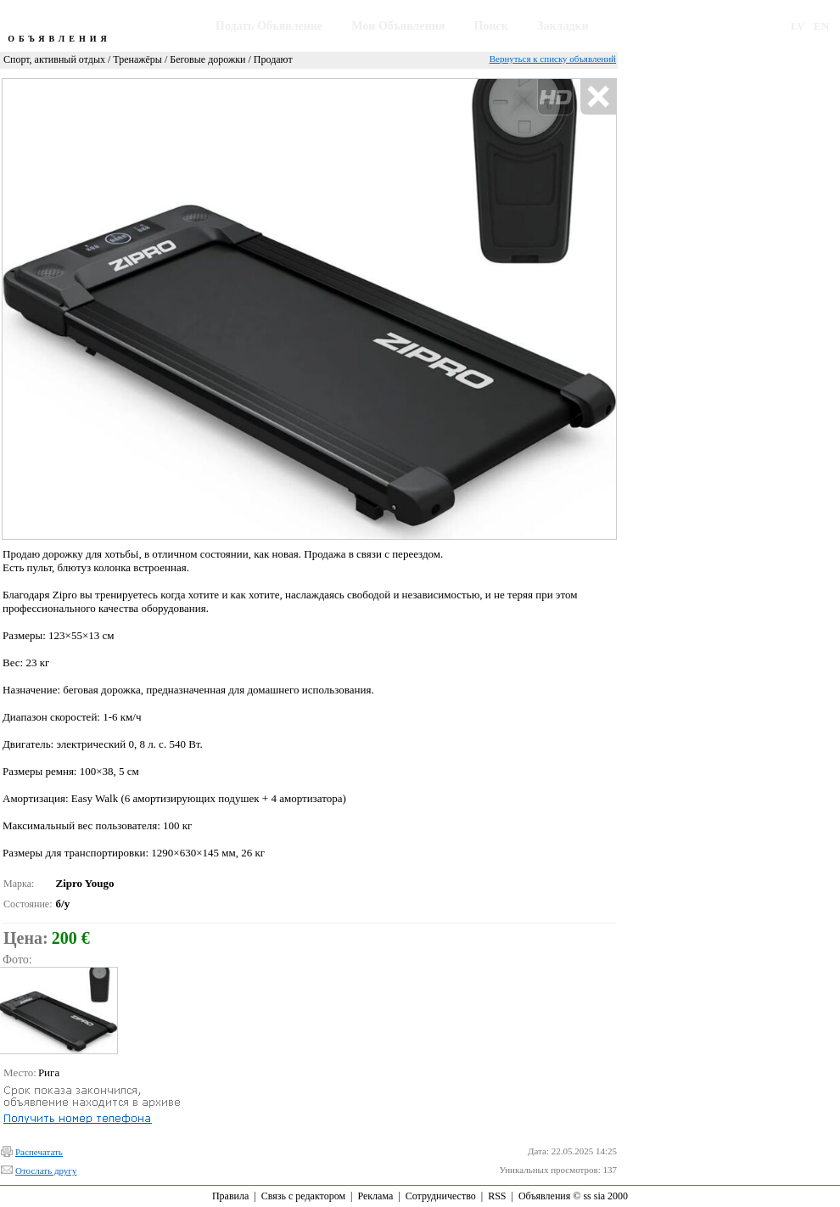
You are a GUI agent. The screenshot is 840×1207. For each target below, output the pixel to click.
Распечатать (39, 1152)
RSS (497, 1196)
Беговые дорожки (207, 59)
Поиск (491, 26)
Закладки (563, 26)
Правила (230, 1196)
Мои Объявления (398, 26)
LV (798, 26)
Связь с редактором (303, 1196)
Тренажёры (137, 59)
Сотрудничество (441, 1196)
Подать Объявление (269, 26)
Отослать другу (45, 1170)
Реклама (375, 1196)
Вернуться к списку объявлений (553, 58)
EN (821, 26)
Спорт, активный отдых (54, 59)
